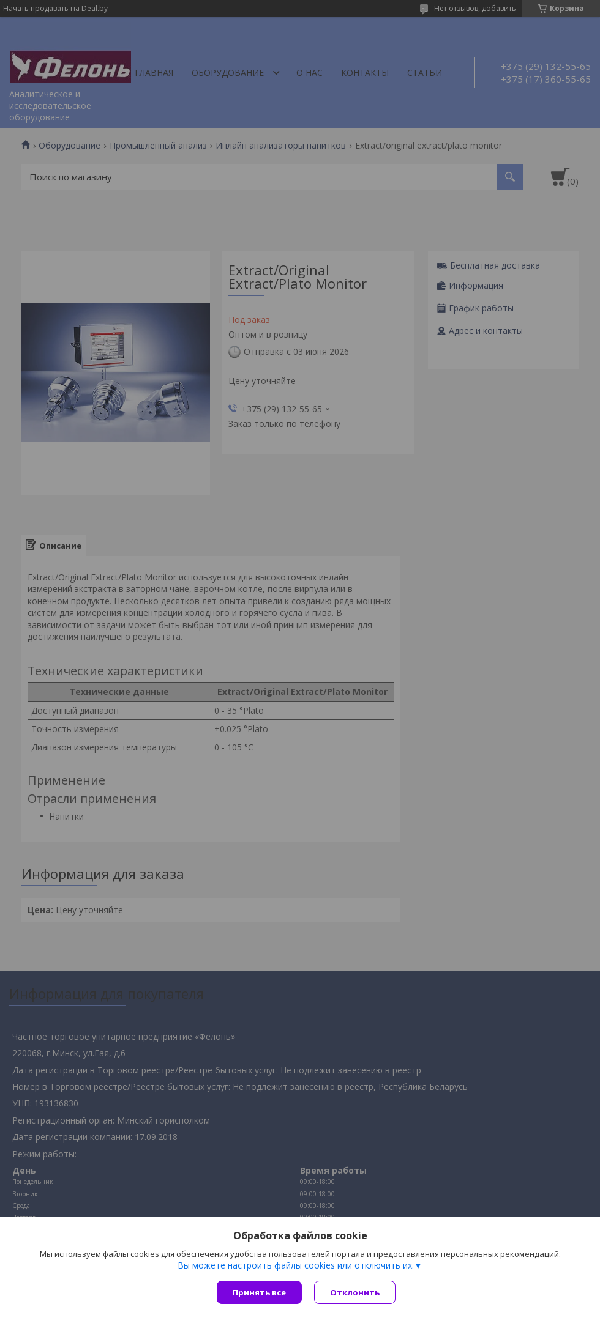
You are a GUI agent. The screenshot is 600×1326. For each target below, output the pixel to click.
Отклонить (355, 1292)
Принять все (259, 1292)
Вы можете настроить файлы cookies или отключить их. (296, 1265)
